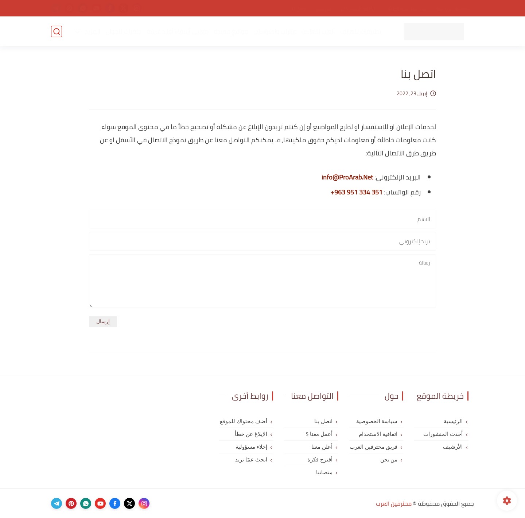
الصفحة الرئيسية (453, 8)
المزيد (92, 31)
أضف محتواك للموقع (243, 421)
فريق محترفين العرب (374, 447)
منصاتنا (324, 472)
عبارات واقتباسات (275, 31)
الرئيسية (453, 421)
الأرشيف (453, 447)
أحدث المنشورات (443, 434)
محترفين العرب (394, 503)
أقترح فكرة (319, 460)
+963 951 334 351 (356, 192)
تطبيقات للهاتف (360, 31)
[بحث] (56, 31)
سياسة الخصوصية (407, 8)
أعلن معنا (321, 447)
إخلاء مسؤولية (251, 447)
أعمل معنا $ (319, 434)
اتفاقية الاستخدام (359, 8)
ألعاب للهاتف (318, 31)
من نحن (323, 8)
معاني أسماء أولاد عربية (178, 31)
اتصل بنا (298, 8)
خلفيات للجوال (123, 31)
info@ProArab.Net (347, 177)
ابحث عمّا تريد (251, 460)
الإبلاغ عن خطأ (251, 434)
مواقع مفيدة (231, 31)
